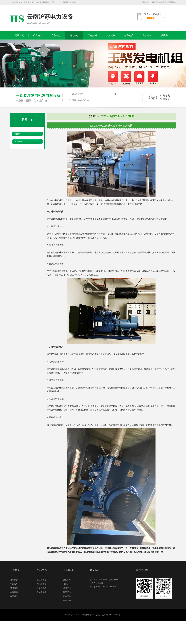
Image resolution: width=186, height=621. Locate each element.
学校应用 (67, 588)
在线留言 (163, 2)
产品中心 (154, 2)
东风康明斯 (41, 584)
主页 (103, 116)
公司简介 (37, 35)
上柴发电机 (41, 588)
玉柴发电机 (41, 592)
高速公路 (67, 601)
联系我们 (172, 2)
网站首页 (19, 35)
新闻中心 (74, 35)
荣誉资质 (128, 35)
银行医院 (67, 596)
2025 (80, 100)
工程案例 (92, 35)
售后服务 (110, 35)
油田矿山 (67, 592)
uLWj (89, 100)
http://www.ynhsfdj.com (106, 587)
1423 (93, 100)
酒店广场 (67, 580)
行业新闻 (18, 134)
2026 (84, 100)
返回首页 (145, 2)
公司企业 (67, 584)
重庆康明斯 (41, 580)
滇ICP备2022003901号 (111, 615)
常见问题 (18, 142)
